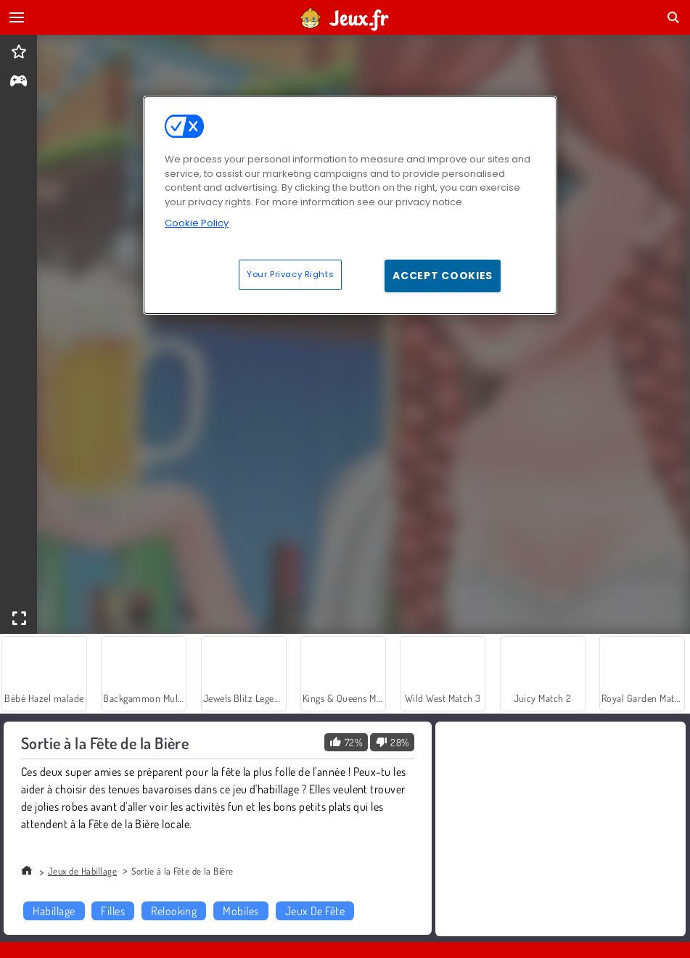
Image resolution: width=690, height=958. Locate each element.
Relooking (174, 911)
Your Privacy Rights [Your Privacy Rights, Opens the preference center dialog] (290, 274)
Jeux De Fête (315, 911)
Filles (113, 911)
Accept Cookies (443, 275)
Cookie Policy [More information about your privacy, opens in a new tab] (197, 223)
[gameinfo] (18, 82)
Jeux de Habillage (82, 871)
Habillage (54, 911)
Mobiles (240, 911)
